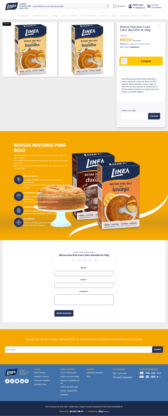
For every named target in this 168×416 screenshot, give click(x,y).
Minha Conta (138, 5)
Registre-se (140, 7)
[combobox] (70, 6)
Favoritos (121, 6)
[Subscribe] (157, 349)
